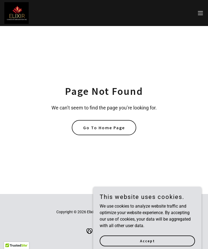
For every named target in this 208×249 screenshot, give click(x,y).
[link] (16, 13)
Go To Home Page (104, 127)
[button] (200, 13)
